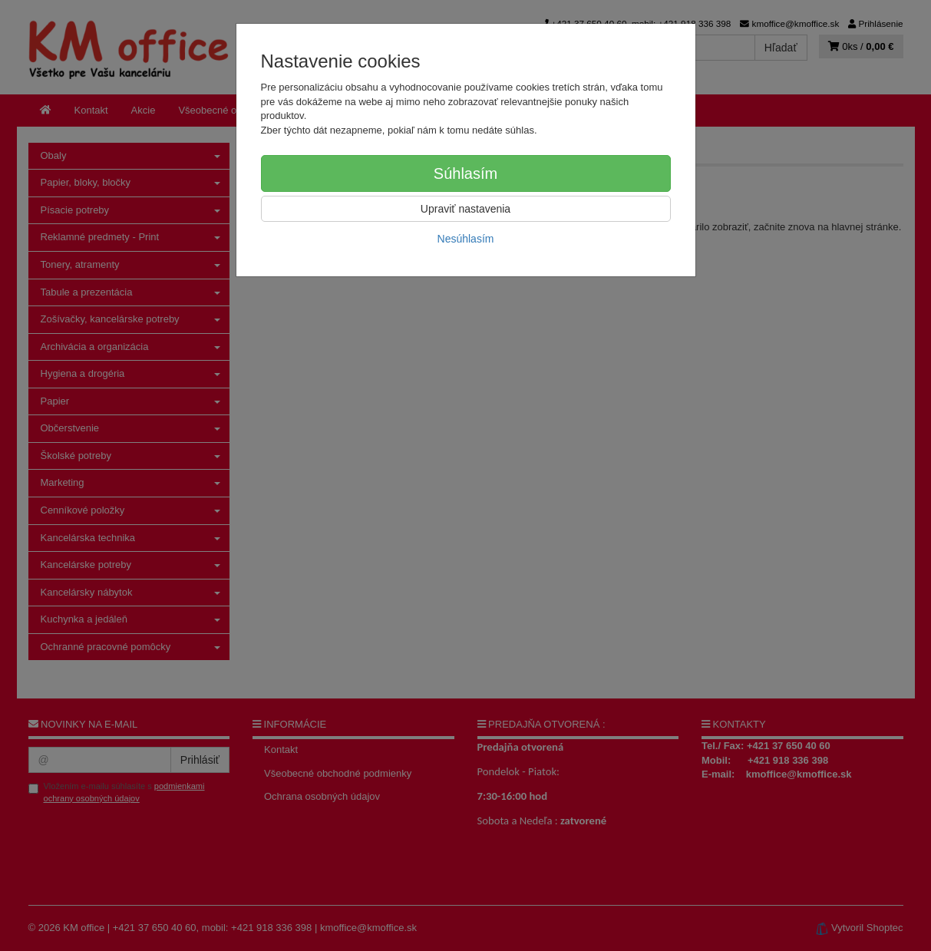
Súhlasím (465, 173)
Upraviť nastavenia (465, 209)
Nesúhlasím (465, 239)
